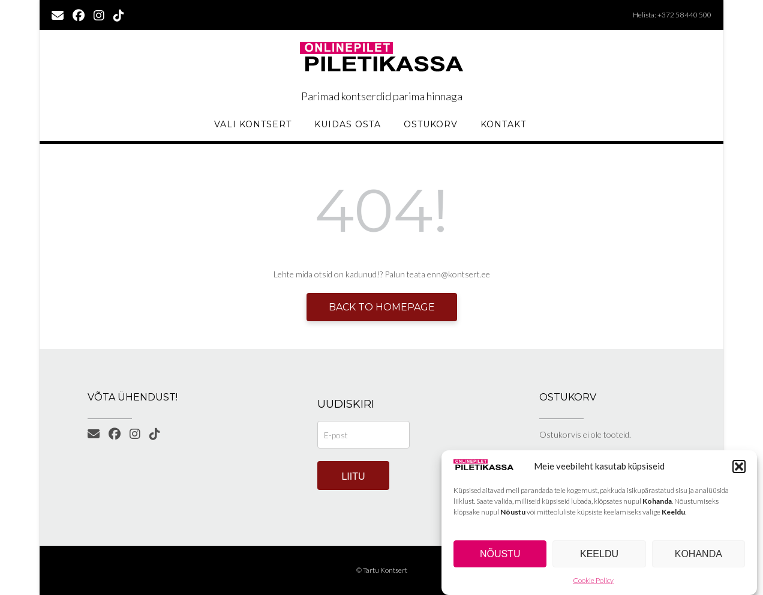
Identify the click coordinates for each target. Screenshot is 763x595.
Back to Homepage (382, 307)
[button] (739, 467)
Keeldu (599, 554)
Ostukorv (431, 124)
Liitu (353, 476)
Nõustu (500, 554)
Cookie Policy (593, 581)
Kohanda (698, 554)
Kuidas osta (347, 124)
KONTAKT (503, 124)
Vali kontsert (253, 124)
